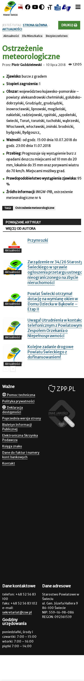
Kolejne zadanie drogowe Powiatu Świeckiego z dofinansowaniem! (50, 352)
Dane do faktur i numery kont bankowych (20, 455)
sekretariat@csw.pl (17, 612)
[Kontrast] (41, 7)
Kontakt (8, 463)
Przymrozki (38, 240)
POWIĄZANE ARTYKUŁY (23, 222)
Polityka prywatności (18, 401)
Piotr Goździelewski (27, 65)
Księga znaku (12, 446)
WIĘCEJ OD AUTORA (21, 229)
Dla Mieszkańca (32, 36)
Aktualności (11, 36)
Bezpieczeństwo (57, 36)
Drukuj (69, 25)
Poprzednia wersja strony (21, 418)
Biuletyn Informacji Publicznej (17, 427)
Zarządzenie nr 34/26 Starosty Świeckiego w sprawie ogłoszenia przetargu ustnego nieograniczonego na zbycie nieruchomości (55, 272)
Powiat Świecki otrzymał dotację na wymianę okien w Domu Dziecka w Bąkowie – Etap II (53, 301)
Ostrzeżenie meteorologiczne (34, 208)
